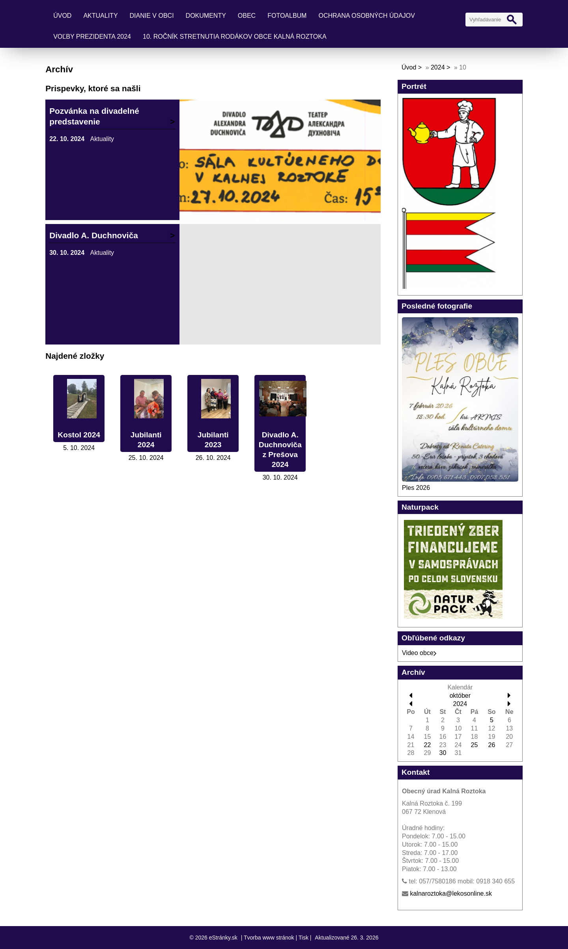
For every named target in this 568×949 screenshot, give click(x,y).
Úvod (62, 15)
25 (474, 745)
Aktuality (100, 15)
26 (491, 745)
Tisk (303, 937)
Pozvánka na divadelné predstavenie (94, 116)
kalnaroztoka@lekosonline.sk (450, 893)
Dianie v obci (152, 15)
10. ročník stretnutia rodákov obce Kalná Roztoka (235, 36)
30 (443, 752)
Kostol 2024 (79, 435)
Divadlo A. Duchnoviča (93, 235)
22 (427, 745)
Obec (247, 15)
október (460, 695)
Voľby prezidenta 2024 (92, 36)
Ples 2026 (416, 487)
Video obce (419, 653)
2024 (438, 67)
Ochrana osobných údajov (366, 15)
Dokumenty (206, 15)
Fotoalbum (286, 15)
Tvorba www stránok (269, 937)
